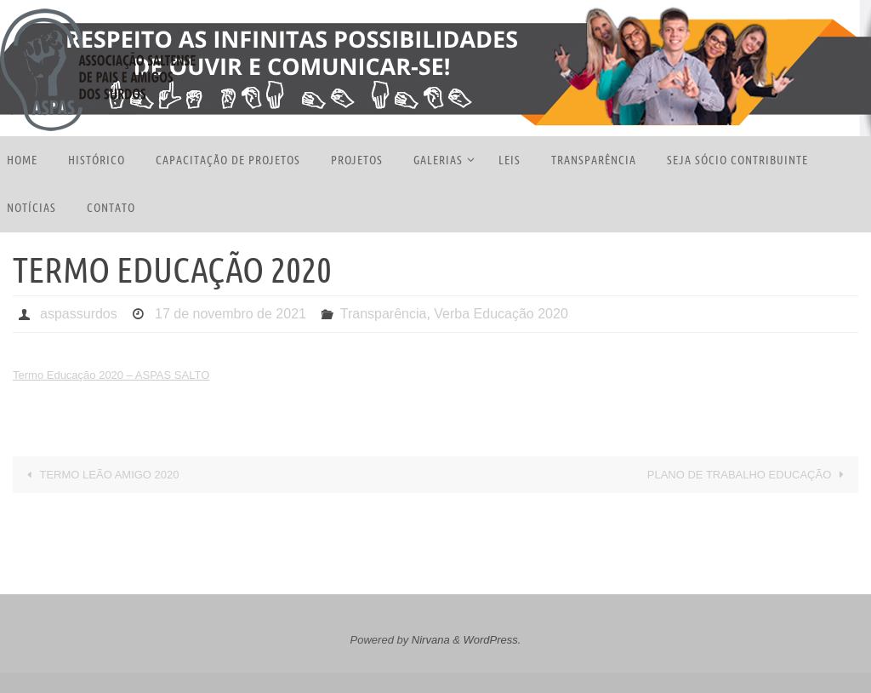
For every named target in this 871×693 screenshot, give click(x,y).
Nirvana (431, 639)
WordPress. (492, 639)
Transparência (383, 313)
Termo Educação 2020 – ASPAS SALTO (111, 375)
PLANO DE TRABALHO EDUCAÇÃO (748, 474)
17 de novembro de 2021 (230, 313)
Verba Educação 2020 (500, 313)
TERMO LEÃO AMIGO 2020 (100, 474)
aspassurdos (78, 313)
